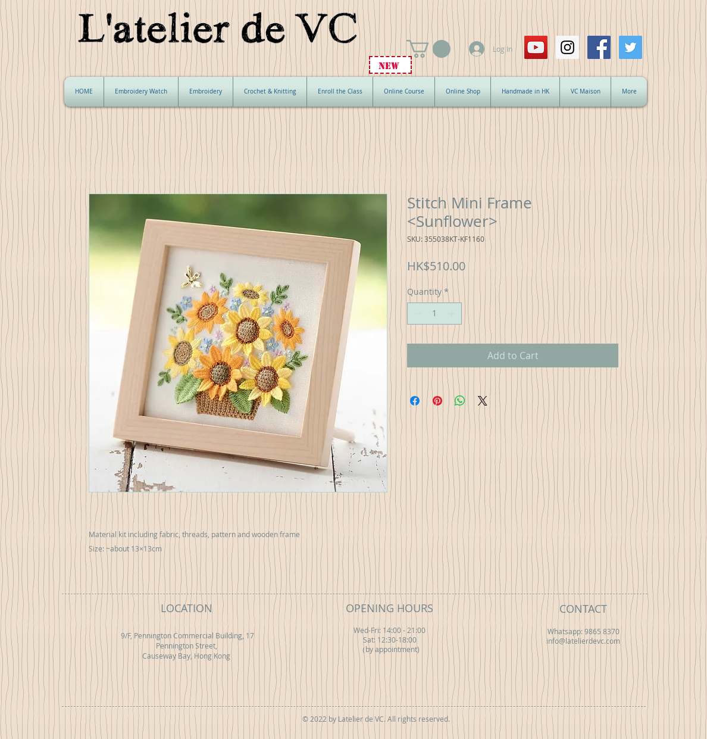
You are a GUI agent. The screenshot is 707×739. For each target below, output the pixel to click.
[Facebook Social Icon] (599, 47)
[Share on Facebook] (415, 401)
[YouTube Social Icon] (536, 47)
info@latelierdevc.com (583, 641)
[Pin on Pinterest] (437, 401)
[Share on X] (482, 401)
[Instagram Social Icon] (567, 47)
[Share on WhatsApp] (460, 401)
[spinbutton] (434, 313)
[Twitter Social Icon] (630, 47)
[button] (428, 49)
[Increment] (452, 313)
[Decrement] (416, 313)
